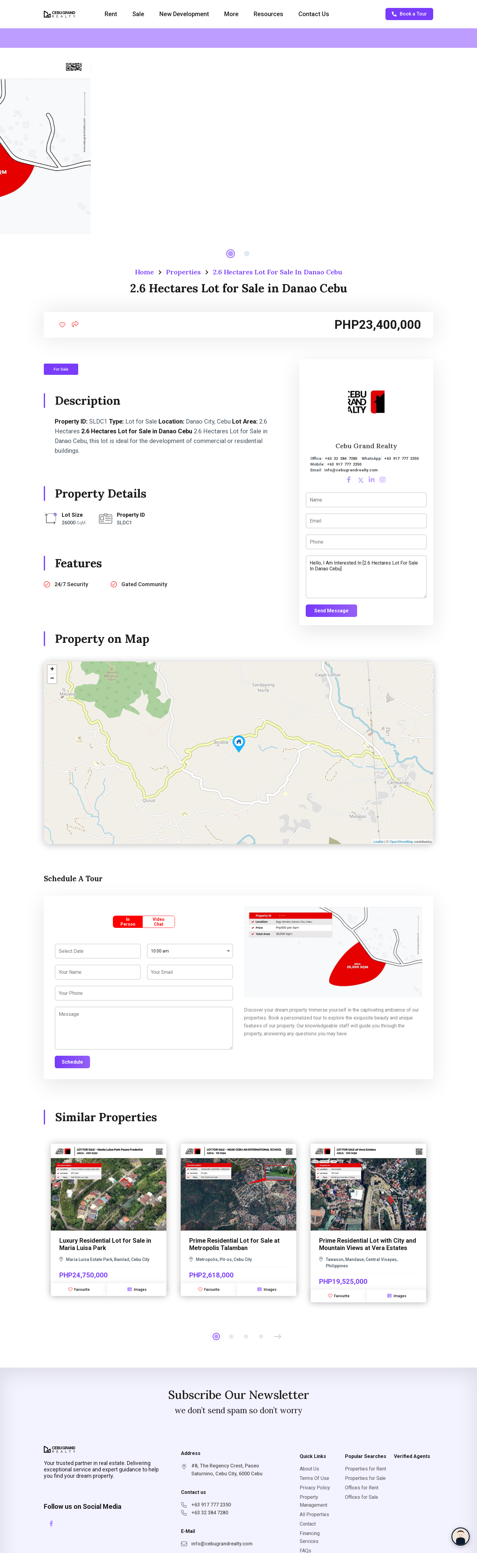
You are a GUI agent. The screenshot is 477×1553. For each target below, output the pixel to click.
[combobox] (190, 951)
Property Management (313, 1501)
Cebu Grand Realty (366, 446)
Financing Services (310, 1537)
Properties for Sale (365, 1478)
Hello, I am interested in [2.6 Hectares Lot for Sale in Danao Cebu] (366, 576)
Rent (111, 14)
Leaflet (379, 841)
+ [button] (52, 669)
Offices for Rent (361, 1488)
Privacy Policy (315, 1488)
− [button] (52, 678)
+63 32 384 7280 (341, 458)
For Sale (61, 369)
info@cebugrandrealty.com (351, 470)
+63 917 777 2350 (401, 458)
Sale (138, 14)
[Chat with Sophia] (460, 1536)
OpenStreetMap (401, 841)
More (231, 14)
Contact (308, 1524)
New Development (184, 14)
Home (144, 272)
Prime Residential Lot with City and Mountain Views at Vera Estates (367, 1244)
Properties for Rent (365, 1469)
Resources (268, 14)
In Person (127, 922)
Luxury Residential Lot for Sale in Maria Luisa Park (105, 1244)
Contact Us (313, 14)
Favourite (79, 1289)
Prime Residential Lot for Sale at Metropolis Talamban (234, 1244)
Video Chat (159, 922)
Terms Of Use (314, 1478)
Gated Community (144, 584)
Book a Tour (409, 14)
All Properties (314, 1514)
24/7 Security (71, 584)
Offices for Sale (361, 1497)
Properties (183, 272)
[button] (278, 1336)
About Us (309, 1469)
